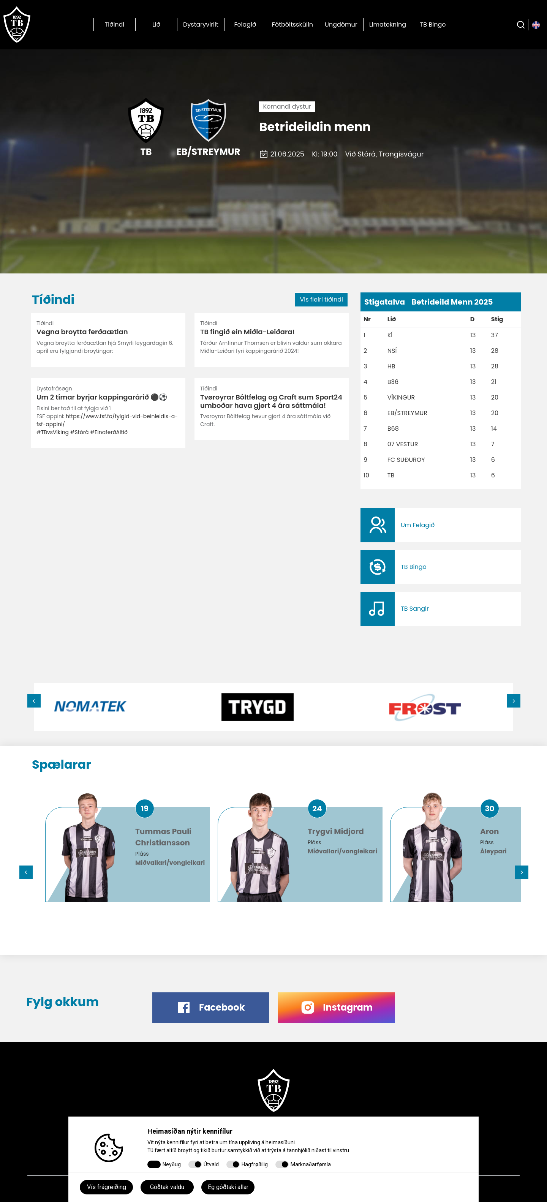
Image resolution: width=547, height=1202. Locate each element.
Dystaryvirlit (200, 24)
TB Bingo (433, 24)
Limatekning (387, 24)
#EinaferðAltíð (109, 432)
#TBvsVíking (52, 432)
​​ (440, 525)
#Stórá (79, 432)
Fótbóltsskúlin (292, 24)
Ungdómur (341, 24)
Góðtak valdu (167, 1187)
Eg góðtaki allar (228, 1187)
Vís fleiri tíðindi (321, 299)
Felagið (245, 24)
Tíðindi (115, 24)
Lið (156, 24)
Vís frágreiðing (106, 1187)
